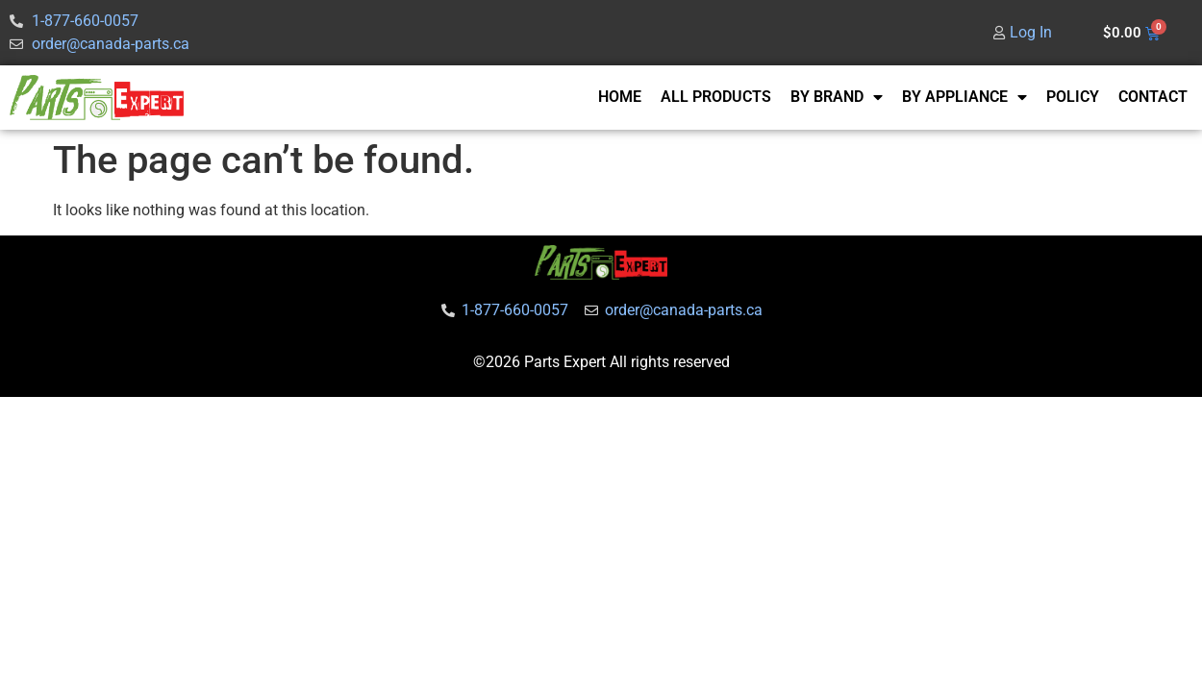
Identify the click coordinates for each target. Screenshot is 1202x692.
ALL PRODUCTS (716, 96)
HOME (619, 96)
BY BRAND (836, 97)
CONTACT (1153, 96)
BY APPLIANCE (964, 97)
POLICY (1072, 96)
